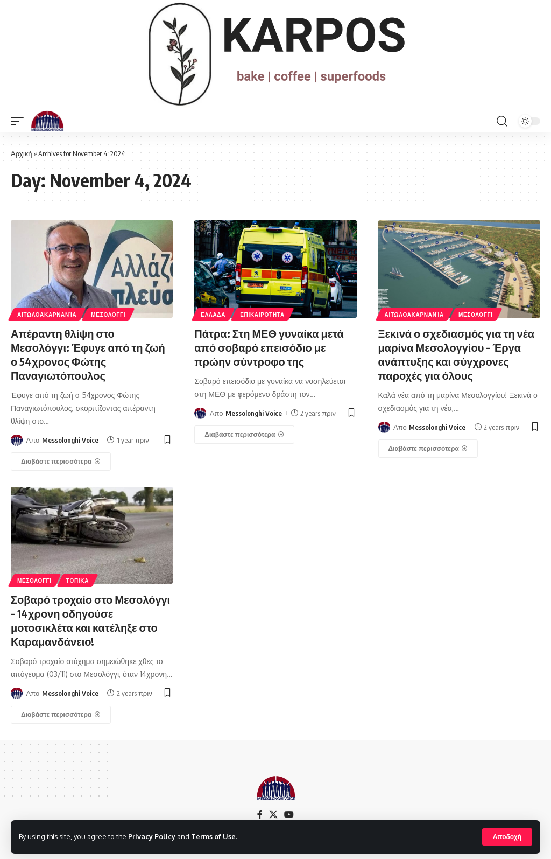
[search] (502, 121)
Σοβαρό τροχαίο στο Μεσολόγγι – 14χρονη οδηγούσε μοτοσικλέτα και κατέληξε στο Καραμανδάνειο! (90, 620)
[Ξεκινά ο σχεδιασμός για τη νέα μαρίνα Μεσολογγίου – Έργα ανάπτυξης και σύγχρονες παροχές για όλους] (428, 448)
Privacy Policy (151, 836)
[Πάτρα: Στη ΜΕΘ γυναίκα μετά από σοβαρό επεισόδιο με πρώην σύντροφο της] (244, 434)
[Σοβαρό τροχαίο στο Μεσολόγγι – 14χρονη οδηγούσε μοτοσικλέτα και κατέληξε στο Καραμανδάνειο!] (61, 715)
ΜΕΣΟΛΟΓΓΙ (108, 314)
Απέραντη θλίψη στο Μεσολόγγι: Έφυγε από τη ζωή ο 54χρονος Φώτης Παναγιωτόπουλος (88, 354)
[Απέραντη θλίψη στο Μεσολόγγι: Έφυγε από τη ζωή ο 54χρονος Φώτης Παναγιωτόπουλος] (61, 461)
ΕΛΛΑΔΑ (213, 314)
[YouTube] (288, 814)
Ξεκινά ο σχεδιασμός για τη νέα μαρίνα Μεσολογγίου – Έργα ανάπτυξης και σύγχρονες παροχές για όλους (456, 354)
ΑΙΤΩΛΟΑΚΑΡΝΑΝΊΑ (46, 314)
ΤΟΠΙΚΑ (77, 580)
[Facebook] (260, 814)
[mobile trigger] (20, 121)
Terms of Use (213, 836)
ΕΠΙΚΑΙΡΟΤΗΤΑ (262, 314)
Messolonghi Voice (70, 440)
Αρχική (21, 153)
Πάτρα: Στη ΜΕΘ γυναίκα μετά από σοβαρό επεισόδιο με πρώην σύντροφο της (269, 347)
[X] (273, 814)
